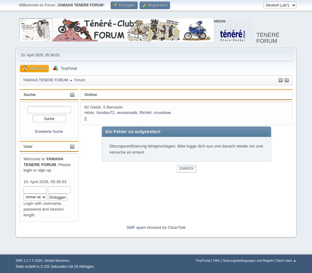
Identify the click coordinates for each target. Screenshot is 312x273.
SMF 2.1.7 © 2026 (29, 260)
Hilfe (216, 260)
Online (90, 94)
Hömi (89, 112)
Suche (29, 94)
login (27, 170)
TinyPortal (203, 260)
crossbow (162, 112)
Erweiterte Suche (49, 131)
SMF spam (136, 227)
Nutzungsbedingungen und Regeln (248, 260)
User (28, 146)
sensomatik (127, 112)
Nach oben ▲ (286, 260)
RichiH (145, 112)
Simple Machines (56, 260)
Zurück (186, 168)
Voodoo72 (105, 112)
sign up (44, 170)
